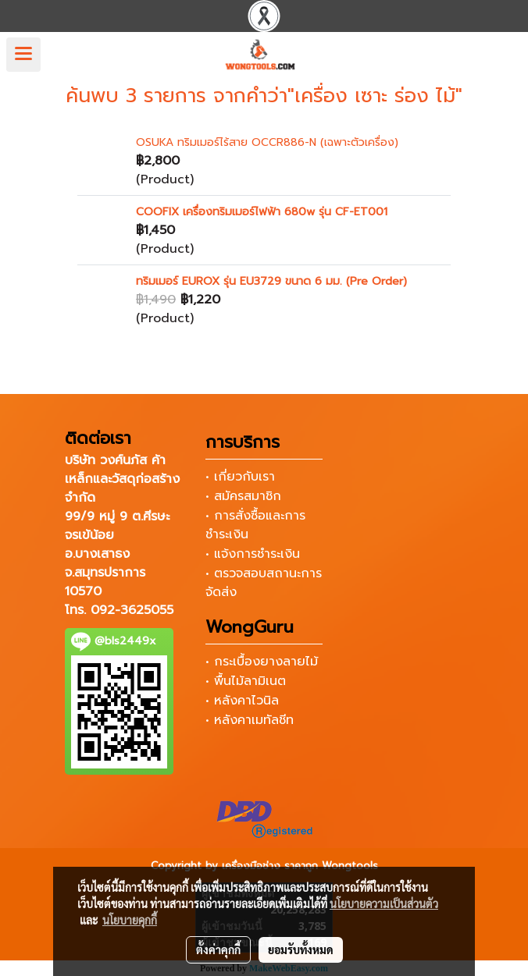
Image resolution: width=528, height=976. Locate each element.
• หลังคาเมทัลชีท (249, 720)
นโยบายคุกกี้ (129, 920)
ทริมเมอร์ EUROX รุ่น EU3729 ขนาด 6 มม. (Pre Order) (271, 281)
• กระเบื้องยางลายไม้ (261, 661)
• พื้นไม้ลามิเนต (245, 681)
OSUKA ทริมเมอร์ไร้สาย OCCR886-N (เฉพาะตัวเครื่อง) (267, 142)
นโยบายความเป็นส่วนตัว (384, 903)
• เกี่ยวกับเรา (240, 476)
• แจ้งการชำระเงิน (252, 554)
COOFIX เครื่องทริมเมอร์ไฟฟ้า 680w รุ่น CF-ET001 (261, 212)
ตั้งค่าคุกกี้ (218, 949)
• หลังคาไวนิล (242, 700)
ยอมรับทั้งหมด (301, 949)
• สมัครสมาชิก (243, 496)
